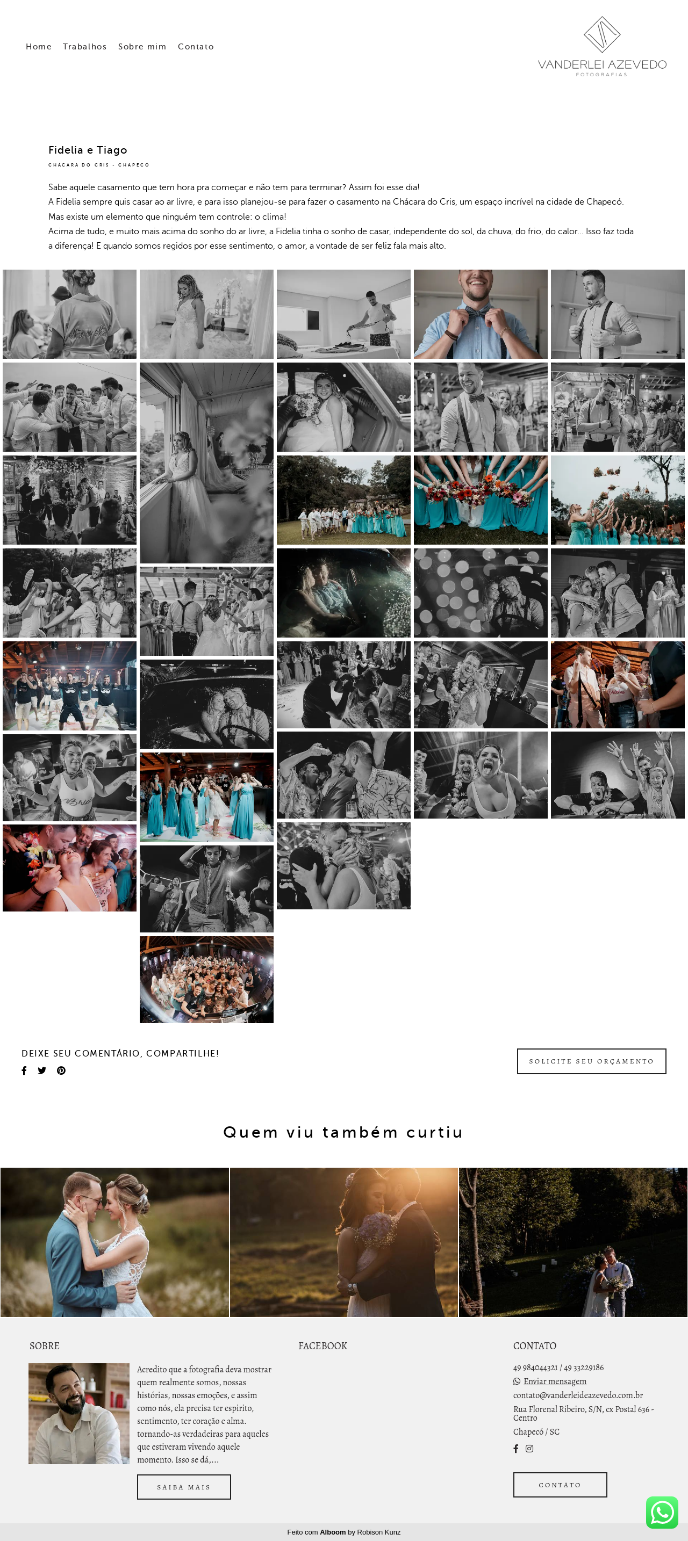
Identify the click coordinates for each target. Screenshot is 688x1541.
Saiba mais (184, 1487)
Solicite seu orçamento (592, 1061)
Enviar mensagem (555, 1381)
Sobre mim (142, 46)
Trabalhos (85, 46)
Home (39, 46)
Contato (196, 46)
